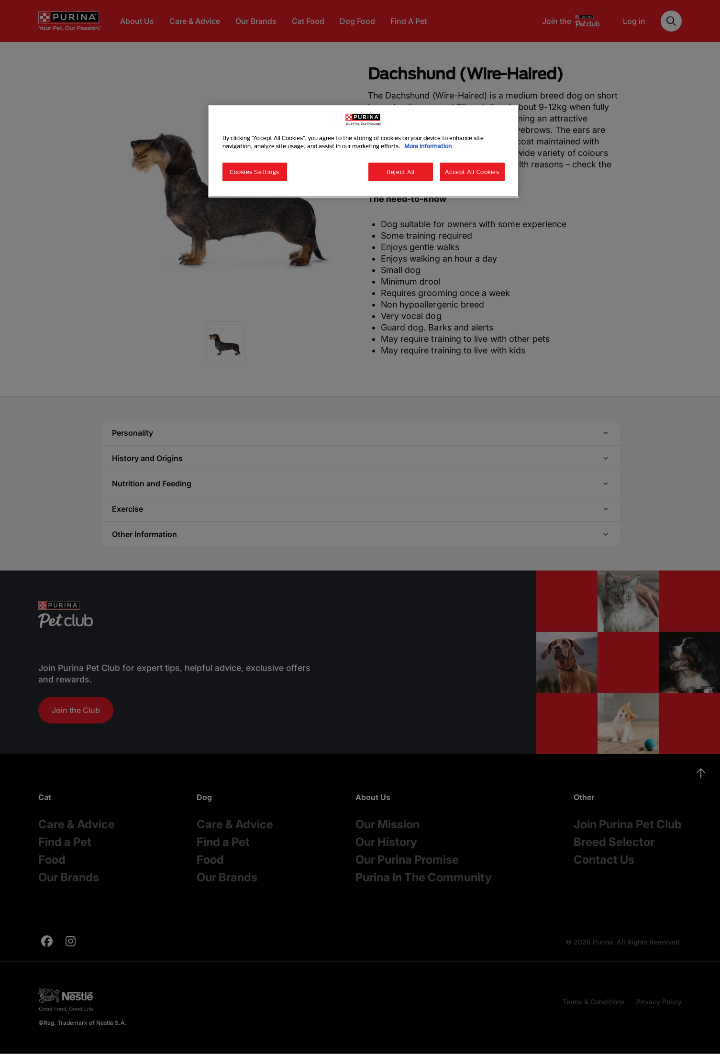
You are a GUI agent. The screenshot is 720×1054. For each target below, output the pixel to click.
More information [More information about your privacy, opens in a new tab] (428, 146)
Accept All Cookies (472, 172)
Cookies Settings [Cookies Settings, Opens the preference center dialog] (254, 172)
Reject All (401, 172)
